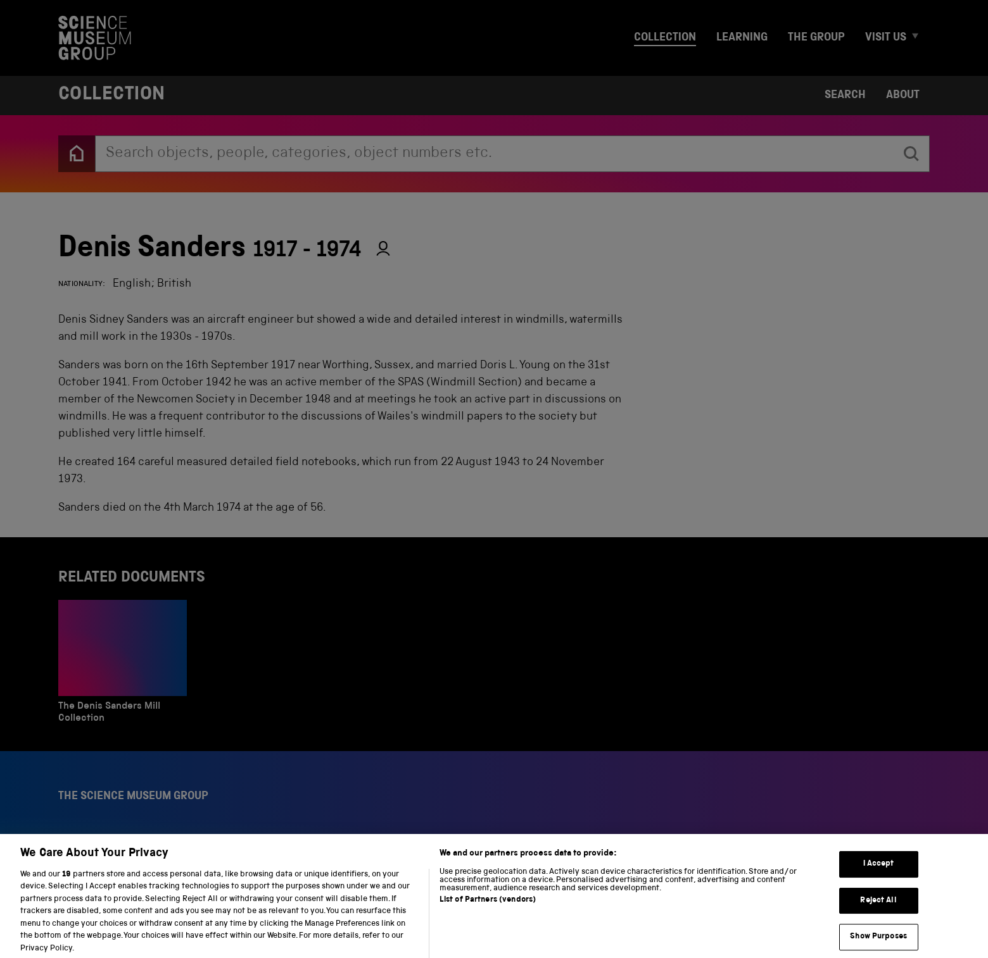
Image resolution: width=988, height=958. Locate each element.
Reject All (878, 909)
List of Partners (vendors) (488, 908)
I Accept (878, 872)
